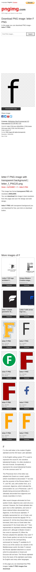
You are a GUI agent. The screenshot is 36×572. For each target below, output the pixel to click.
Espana (15, 2)
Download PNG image (11, 108)
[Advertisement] (18, 55)
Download (9, 285)
